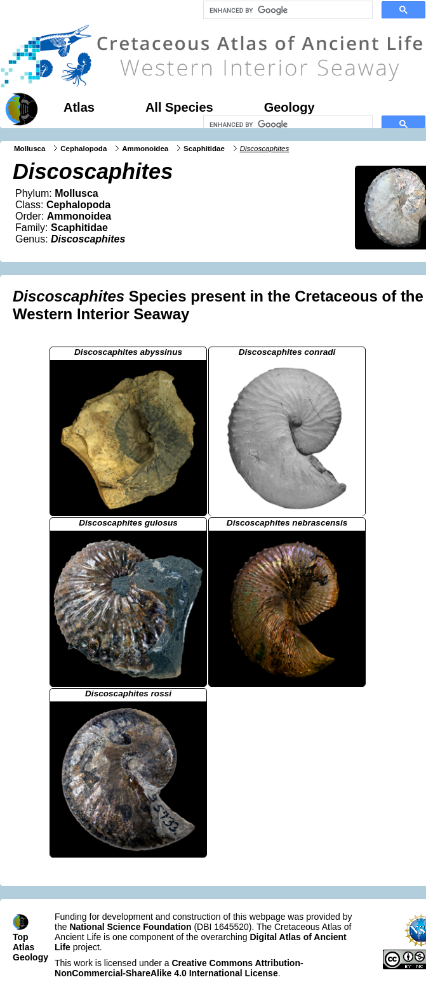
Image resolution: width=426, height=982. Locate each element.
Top (21, 937)
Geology (289, 107)
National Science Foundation (130, 927)
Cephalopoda (83, 148)
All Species (179, 107)
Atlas (79, 107)
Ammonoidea (145, 148)
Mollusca (29, 148)
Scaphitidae (204, 148)
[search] (287, 10)
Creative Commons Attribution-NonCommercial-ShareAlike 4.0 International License (179, 968)
